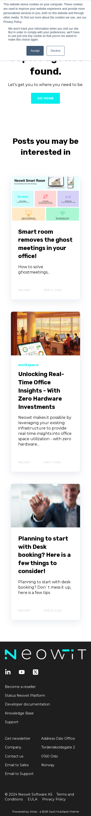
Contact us (14, 756)
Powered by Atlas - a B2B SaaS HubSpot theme (45, 811)
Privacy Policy (54, 799)
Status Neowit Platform (25, 696)
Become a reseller (20, 687)
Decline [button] (55, 50)
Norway (47, 765)
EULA (32, 799)
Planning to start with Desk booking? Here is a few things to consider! (44, 555)
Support (11, 722)
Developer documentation (27, 704)
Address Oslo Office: (58, 739)
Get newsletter (17, 739)
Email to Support (19, 774)
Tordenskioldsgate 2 (58, 747)
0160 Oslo (49, 756)
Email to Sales (17, 765)
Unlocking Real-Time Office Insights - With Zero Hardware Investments (41, 390)
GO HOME (45, 98)
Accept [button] (35, 50)
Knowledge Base (19, 713)
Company (13, 747)
